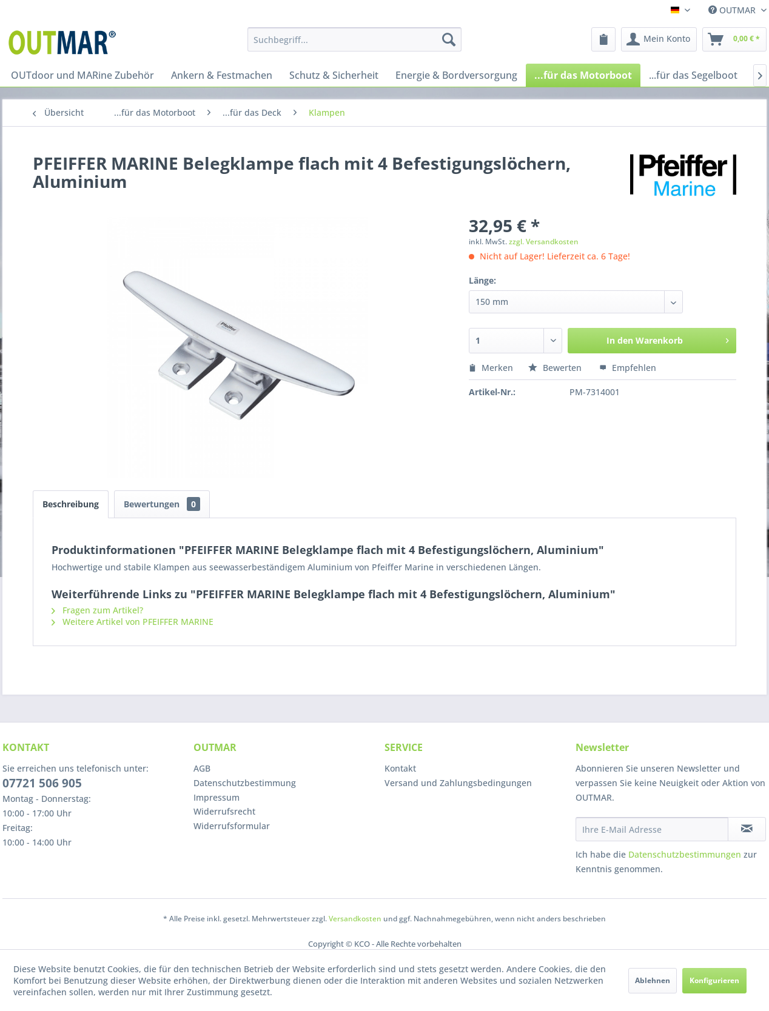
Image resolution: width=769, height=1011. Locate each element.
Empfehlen (627, 367)
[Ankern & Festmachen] (222, 75)
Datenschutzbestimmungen (684, 854)
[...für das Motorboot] (583, 75)
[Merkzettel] (603, 39)
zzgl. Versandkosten (544, 241)
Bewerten (556, 367)
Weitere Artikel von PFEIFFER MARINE (132, 621)
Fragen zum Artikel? (97, 610)
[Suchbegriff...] (354, 39)
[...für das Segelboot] (693, 75)
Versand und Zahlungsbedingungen (458, 783)
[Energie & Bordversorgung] (456, 75)
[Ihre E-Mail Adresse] (652, 829)
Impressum (216, 797)
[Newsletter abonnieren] (747, 829)
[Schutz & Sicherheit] (334, 75)
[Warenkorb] (734, 39)
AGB (201, 768)
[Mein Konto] (659, 39)
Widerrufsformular (231, 826)
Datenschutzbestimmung (244, 783)
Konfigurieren (714, 980)
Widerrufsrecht (224, 811)
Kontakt (400, 768)
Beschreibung (70, 504)
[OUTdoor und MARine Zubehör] (82, 75)
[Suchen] (449, 39)
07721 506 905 (42, 783)
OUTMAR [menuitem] (733, 10)
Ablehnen (652, 980)
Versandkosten (355, 918)
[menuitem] (354, 39)
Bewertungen (162, 504)
